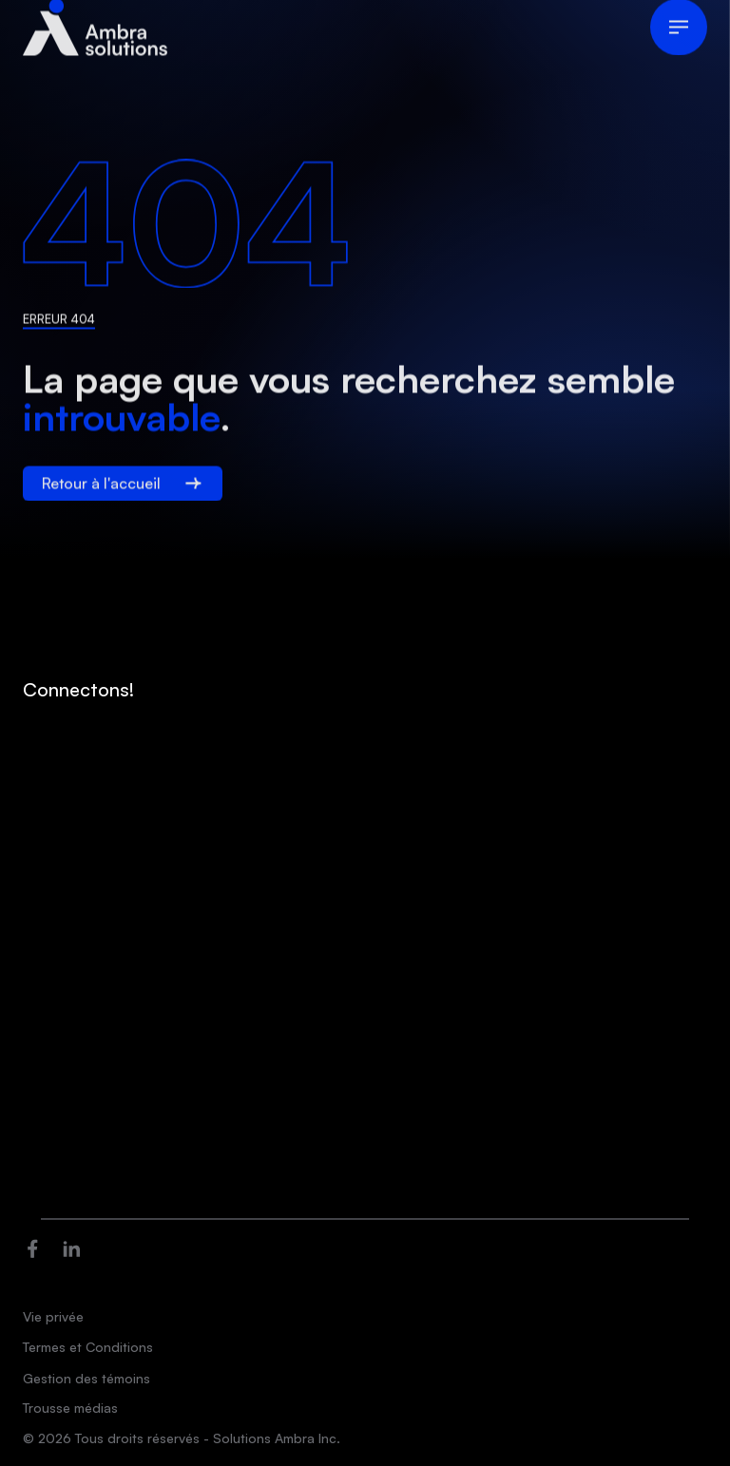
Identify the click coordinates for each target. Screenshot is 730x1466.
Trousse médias (70, 1407)
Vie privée (53, 1316)
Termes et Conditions (88, 1347)
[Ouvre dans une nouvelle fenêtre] (33, 1246)
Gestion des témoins (86, 1378)
